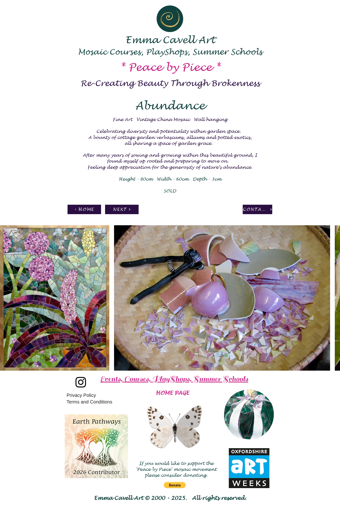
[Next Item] (334, 298)
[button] (175, 485)
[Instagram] (81, 382)
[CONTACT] (257, 209)
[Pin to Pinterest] (48, 211)
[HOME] (84, 209)
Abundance (170, 106)
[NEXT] (122, 209)
